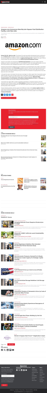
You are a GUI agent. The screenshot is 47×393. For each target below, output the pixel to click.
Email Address (12, 115)
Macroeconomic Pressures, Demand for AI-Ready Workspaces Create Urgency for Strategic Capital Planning (19, 157)
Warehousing (4, 27)
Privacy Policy (13, 125)
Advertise (17, 389)
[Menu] (45, 2)
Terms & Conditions (29, 389)
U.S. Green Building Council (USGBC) (23, 236)
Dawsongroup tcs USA (20, 283)
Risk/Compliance (4, 184)
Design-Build (11, 27)
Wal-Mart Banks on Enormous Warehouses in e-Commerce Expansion (30, 187)
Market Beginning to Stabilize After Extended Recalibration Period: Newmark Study (19, 149)
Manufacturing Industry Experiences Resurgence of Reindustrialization (29, 304)
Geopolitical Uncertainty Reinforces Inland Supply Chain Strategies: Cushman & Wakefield (28, 325)
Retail (2, 178)
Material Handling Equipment (20, 220)
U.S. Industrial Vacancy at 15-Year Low (8, 187)
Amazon (4, 37)
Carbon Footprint (18, 231)
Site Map (35, 389)
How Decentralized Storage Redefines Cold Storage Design (29, 281)
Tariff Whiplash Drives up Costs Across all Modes (28, 270)
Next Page (11, 344)
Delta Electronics (19, 225)
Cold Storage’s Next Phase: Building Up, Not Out (28, 315)
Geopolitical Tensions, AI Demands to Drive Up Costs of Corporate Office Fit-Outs (30, 292)
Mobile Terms (35, 124)
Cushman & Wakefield (20, 328)
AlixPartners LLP (19, 271)
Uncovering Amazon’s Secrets (7, 179)
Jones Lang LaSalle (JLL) (21, 261)
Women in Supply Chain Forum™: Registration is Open (29, 336)
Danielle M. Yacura (6, 217)
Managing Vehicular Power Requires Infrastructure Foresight (14, 135)
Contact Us (12, 389)
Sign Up (11, 127)
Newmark (18, 247)
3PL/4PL (15, 334)
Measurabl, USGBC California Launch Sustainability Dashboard (14, 142)
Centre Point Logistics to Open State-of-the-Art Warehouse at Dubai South (31, 181)
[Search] (42, 2)
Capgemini (18, 306)
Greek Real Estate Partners (21, 317)
